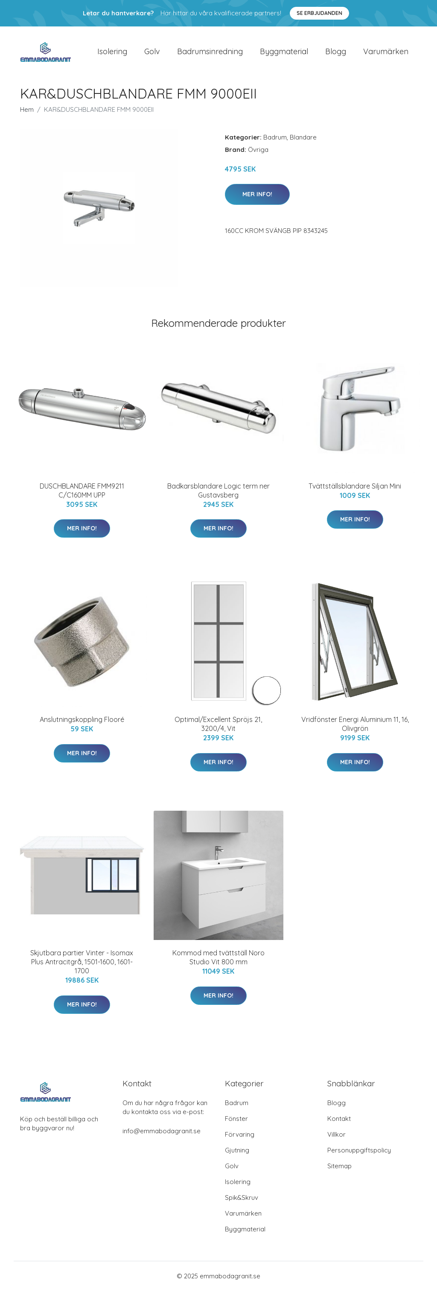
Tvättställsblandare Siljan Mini (355, 487)
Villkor (336, 1136)
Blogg (335, 52)
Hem (27, 110)
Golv (152, 52)
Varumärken (385, 52)
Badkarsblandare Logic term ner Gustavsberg (218, 491)
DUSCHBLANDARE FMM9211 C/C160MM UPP (82, 491)
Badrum (275, 138)
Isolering (112, 52)
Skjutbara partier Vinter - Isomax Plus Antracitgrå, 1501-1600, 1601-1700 (81, 963)
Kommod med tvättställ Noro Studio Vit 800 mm (218, 958)
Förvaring (239, 1136)
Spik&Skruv (241, 1199)
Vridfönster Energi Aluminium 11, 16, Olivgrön (355, 724)
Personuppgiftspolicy (359, 1151)
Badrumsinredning (210, 52)
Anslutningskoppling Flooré (82, 720)
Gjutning (237, 1151)
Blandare (303, 138)
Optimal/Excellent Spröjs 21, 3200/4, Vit (218, 724)
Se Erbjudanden (319, 13)
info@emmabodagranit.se (161, 1132)
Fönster (236, 1120)
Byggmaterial (284, 52)
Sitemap (339, 1167)
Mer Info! (257, 195)
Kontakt (339, 1120)
